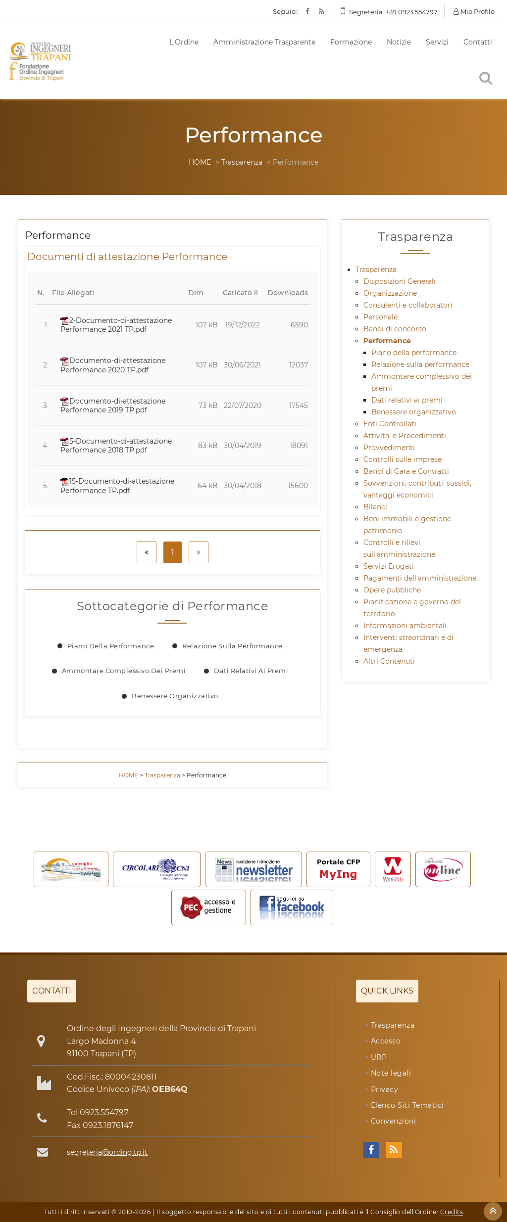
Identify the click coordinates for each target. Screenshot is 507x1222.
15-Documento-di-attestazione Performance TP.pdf (117, 486)
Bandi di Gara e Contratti (406, 471)
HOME (200, 162)
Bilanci (375, 506)
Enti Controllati (389, 423)
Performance (387, 340)
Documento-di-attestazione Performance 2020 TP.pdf (112, 365)
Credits (451, 1212)
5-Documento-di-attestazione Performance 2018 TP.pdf (116, 445)
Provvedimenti (389, 447)
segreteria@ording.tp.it (107, 1152)
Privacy (385, 1089)
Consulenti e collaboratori (408, 305)
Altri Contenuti (389, 661)
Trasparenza (241, 162)
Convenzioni (393, 1121)
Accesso (386, 1041)
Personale (380, 317)
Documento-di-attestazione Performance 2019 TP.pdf (112, 405)
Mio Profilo (474, 11)
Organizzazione (390, 293)
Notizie (399, 42)
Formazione (351, 42)
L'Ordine (184, 42)
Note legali (391, 1073)
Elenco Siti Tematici (407, 1105)
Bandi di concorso (394, 328)
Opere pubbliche (392, 590)
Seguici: (286, 11)
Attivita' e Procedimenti (404, 435)
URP (379, 1057)
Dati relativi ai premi (251, 671)
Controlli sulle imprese (402, 459)
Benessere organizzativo (175, 696)
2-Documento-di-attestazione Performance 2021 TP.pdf (116, 325)
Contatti (477, 42)
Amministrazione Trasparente (264, 42)
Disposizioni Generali (399, 281)
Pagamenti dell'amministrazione (419, 578)
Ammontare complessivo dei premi (124, 671)
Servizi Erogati (388, 566)
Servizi (437, 42)
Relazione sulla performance (232, 646)
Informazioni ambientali (405, 625)
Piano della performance (110, 646)
